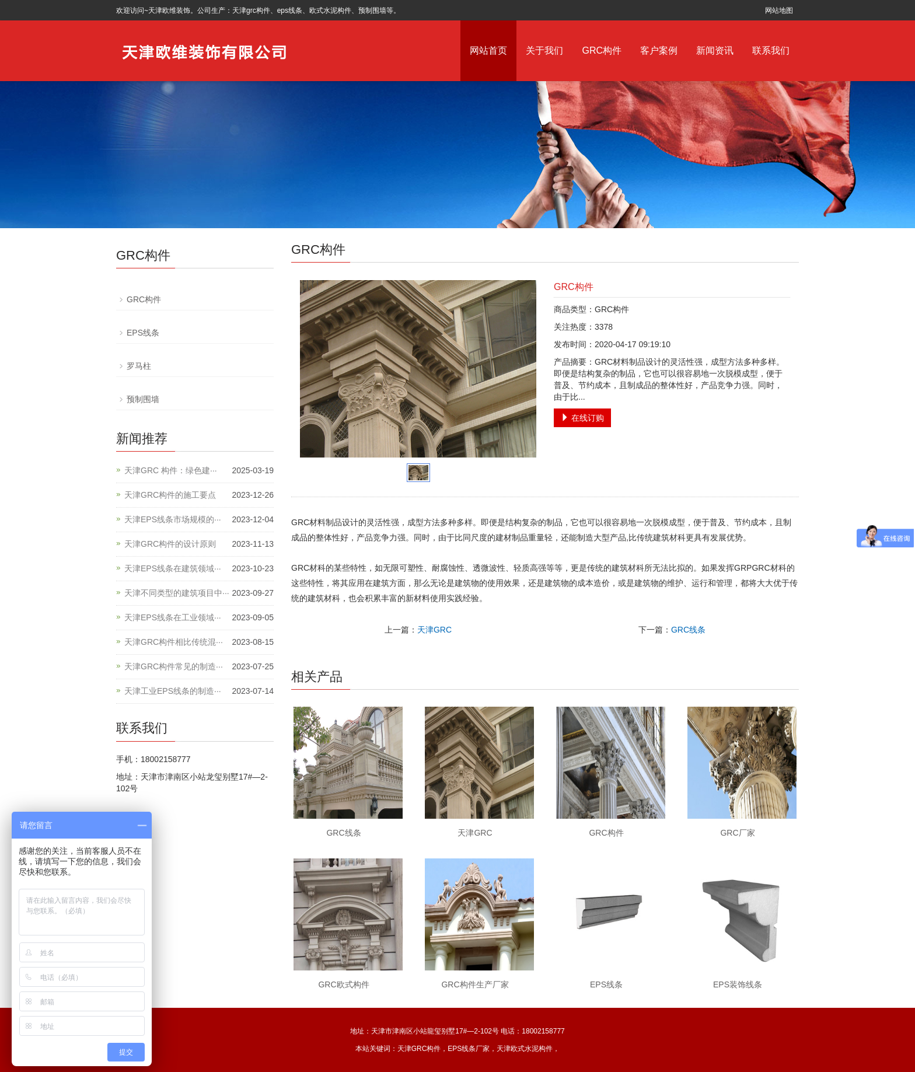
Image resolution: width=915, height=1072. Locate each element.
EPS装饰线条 (737, 984)
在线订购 (582, 417)
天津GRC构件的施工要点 (170, 495)
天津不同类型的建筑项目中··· (176, 593)
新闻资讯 (715, 50)
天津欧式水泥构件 (525, 1049)
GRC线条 (688, 629)
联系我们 (771, 50)
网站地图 (779, 10)
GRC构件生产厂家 (474, 984)
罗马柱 (139, 366)
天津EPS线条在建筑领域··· (172, 568)
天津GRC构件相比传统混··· (173, 642)
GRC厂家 (737, 832)
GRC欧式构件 (343, 984)
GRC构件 (601, 50)
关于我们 (544, 50)
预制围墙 (143, 399)
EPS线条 (606, 984)
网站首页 (488, 50)
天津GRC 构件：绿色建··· (170, 470)
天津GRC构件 (419, 1049)
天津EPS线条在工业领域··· (172, 617)
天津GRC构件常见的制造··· (173, 666)
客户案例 (658, 50)
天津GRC (434, 629)
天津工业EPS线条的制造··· (172, 691)
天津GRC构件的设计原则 (170, 544)
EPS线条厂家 (469, 1049)
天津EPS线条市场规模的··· (172, 519)
